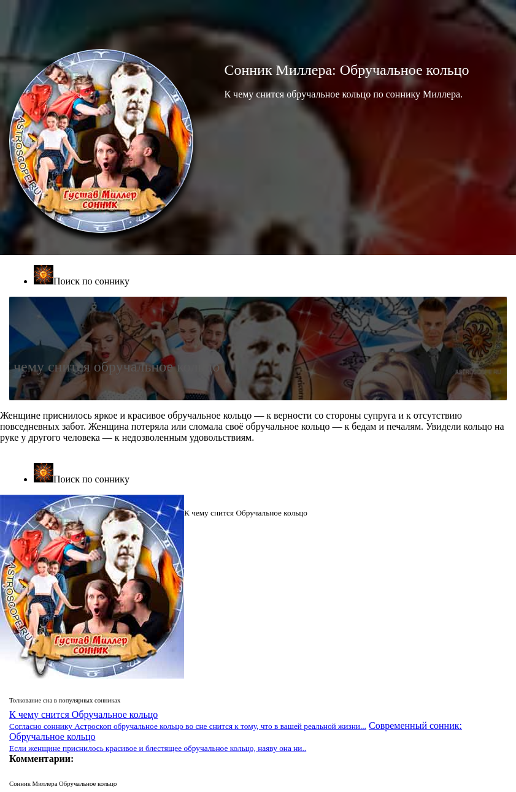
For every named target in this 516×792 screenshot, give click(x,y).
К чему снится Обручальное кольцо (187, 720)
